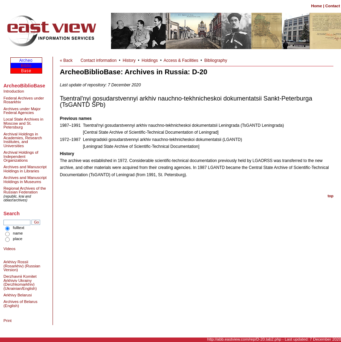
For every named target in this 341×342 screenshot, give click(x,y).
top (330, 196)
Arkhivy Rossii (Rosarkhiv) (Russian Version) (21, 266)
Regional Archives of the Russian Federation (24, 190)
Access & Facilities (181, 60)
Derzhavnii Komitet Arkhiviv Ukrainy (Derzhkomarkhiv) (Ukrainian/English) (20, 282)
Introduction (13, 91)
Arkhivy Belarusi (17, 295)
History (129, 60)
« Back (66, 60)
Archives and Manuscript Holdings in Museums (25, 179)
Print (7, 321)
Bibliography (215, 60)
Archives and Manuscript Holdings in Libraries (25, 169)
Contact (332, 6)
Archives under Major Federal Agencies (22, 111)
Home (316, 6)
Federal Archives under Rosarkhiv (23, 100)
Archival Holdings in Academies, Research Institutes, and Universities (22, 140)
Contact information (99, 60)
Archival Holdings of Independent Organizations (20, 156)
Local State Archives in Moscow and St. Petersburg (23, 123)
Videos (9, 249)
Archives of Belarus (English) (20, 303)
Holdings (150, 60)
